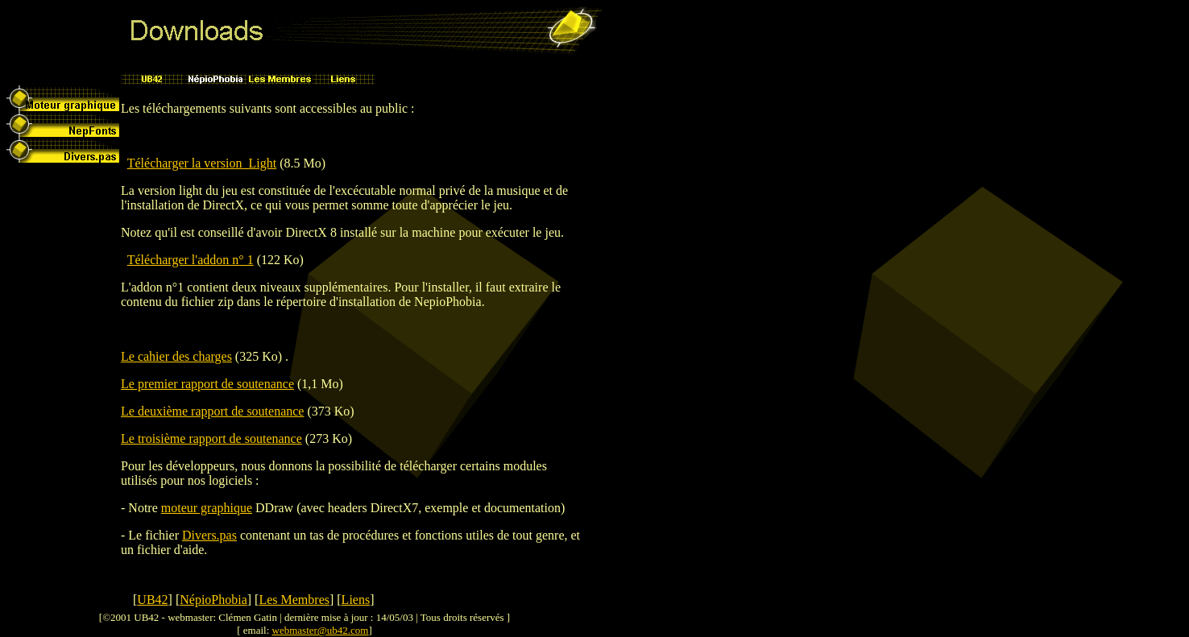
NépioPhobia (213, 599)
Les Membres (294, 599)
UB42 (152, 599)
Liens (356, 599)
